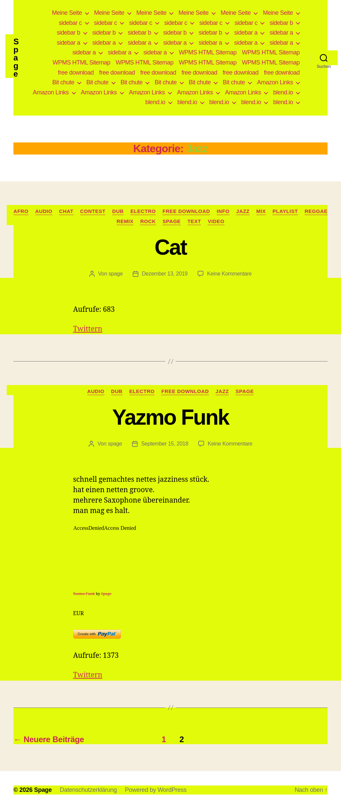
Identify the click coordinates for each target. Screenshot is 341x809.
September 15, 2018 (164, 443)
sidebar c (70, 22)
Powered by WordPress (155, 789)
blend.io (283, 92)
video (216, 221)
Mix (261, 211)
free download (76, 72)
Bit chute (63, 82)
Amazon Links (275, 82)
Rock (148, 221)
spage (116, 273)
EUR (78, 613)
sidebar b (281, 22)
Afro (21, 211)
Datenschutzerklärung (88, 789)
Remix (125, 221)
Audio (43, 211)
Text (194, 221)
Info (223, 211)
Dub (118, 211)
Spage (15, 58)
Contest (93, 211)
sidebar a (246, 32)
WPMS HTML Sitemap (208, 52)
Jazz (243, 211)
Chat (66, 211)
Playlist (285, 211)
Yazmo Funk (170, 417)
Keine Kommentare (229, 273)
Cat (170, 247)
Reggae (316, 211)
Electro (143, 211)
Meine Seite (67, 12)
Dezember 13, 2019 (164, 273)
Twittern (87, 329)
